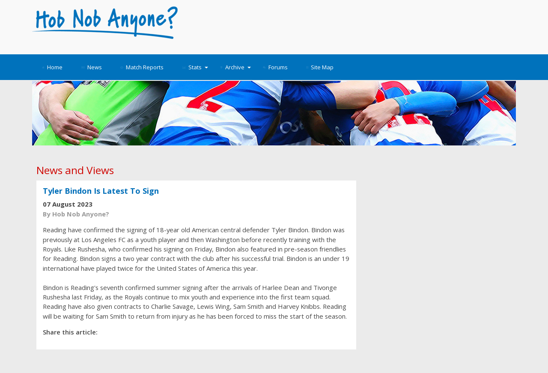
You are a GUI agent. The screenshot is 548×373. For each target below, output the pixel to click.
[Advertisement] (352, 25)
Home (52, 67)
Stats (195, 67)
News (91, 67)
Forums (275, 67)
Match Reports (142, 67)
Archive (235, 67)
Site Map (320, 67)
